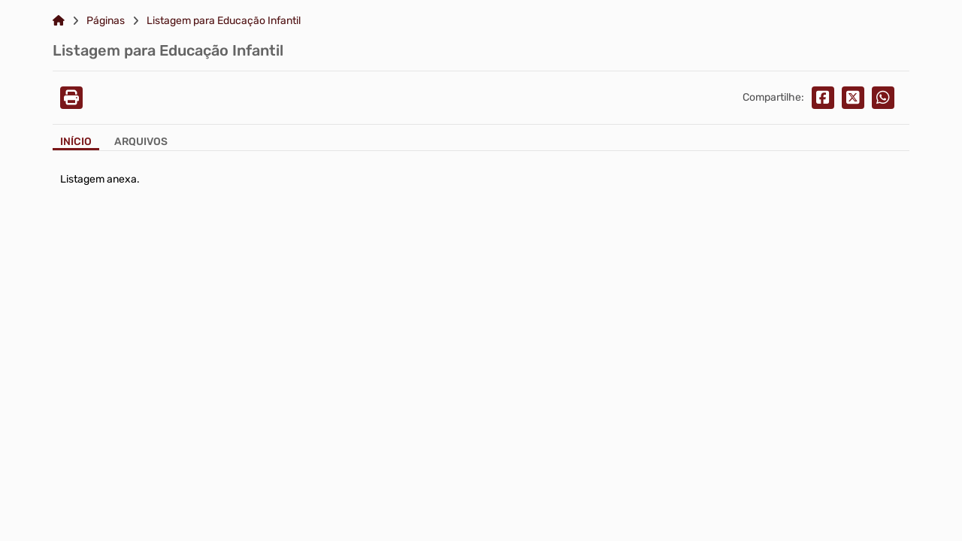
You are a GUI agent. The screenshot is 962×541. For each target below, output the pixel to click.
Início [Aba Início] (76, 142)
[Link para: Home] (59, 21)
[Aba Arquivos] (141, 143)
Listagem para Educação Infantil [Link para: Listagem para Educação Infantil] (224, 21)
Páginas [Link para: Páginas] (105, 21)
